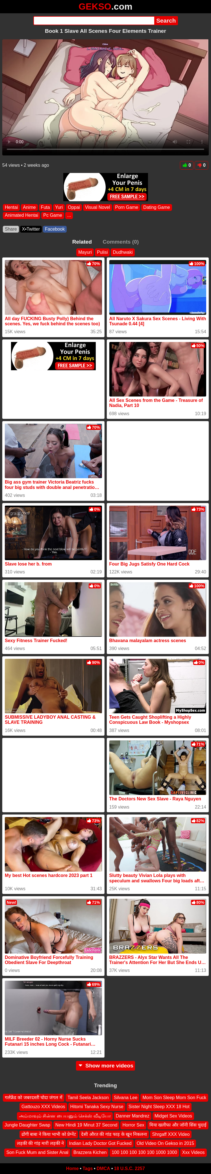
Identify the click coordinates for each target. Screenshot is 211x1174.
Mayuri (85, 252)
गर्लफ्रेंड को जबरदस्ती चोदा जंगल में (33, 1097)
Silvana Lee (126, 1097)
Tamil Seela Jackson (88, 1097)
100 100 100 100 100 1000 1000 (144, 1152)
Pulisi (102, 252)
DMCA (103, 1168)
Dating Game (156, 207)
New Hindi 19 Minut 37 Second (86, 1125)
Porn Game (126, 207)
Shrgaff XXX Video (171, 1134)
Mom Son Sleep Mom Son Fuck (174, 1097)
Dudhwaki (122, 252)
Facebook (55, 229)
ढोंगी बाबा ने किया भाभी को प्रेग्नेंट (48, 1134)
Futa (45, 207)
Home (72, 1168)
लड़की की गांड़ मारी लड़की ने (40, 1143)
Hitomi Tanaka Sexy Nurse (96, 1106)
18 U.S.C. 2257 (129, 1168)
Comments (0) (121, 242)
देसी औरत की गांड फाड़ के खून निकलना (114, 1134)
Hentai (11, 207)
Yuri (59, 207)
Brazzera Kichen (89, 1152)
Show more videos (105, 1066)
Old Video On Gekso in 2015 (165, 1143)
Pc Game (52, 215)
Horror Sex (133, 1125)
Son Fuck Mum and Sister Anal (37, 1152)
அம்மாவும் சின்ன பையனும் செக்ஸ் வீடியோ (65, 1116)
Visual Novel (97, 207)
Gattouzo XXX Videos (43, 1106)
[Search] (94, 20)
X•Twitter (31, 229)
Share (11, 229)
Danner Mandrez (132, 1116)
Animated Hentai (21, 215)
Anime (29, 207)
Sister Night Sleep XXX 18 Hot (159, 1106)
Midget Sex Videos (173, 1116)
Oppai (74, 207)
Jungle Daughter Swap (27, 1125)
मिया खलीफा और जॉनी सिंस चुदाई (177, 1125)
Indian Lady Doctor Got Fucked (100, 1143)
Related (82, 242)
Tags (87, 1168)
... (69, 215)
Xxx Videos (193, 1152)
